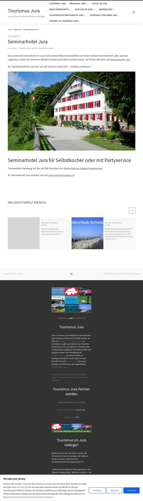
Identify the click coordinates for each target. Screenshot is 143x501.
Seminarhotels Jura (120, 59)
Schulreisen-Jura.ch (65, 377)
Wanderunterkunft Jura (66, 410)
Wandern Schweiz (49, 222)
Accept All (131, 490)
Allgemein (18, 29)
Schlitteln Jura (69, 417)
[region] (71, 488)
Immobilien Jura (79, 318)
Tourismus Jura (63, 318)
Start (10, 29)
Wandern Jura (72, 361)
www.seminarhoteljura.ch (61, 175)
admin (14, 48)
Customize (97, 490)
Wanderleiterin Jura (59, 367)
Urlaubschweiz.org (59, 355)
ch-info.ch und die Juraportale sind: (65, 374)
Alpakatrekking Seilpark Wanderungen (83, 168)
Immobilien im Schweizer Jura (70, 341)
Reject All (114, 490)
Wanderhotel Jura (113, 222)
